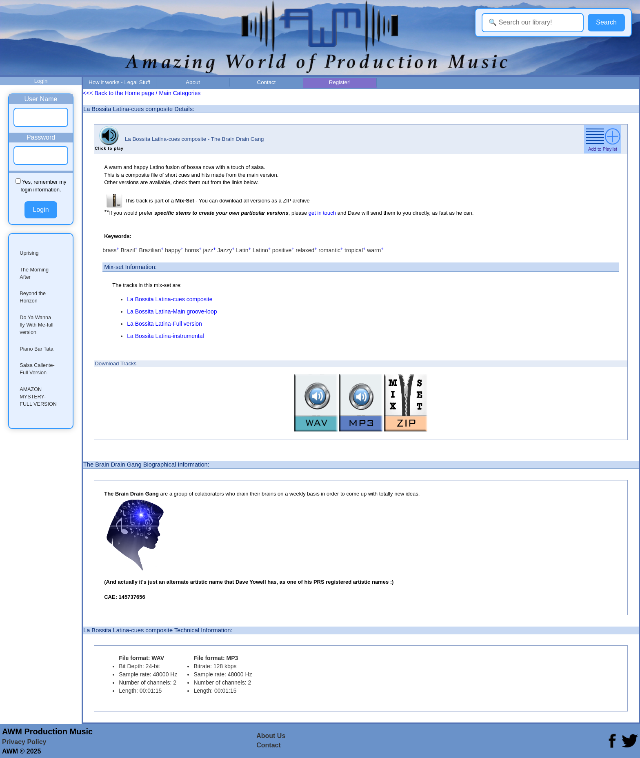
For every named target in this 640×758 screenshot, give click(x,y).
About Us (270, 735)
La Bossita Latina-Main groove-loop (172, 311)
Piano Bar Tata (36, 349)
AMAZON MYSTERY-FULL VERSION (38, 397)
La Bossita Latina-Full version (164, 323)
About (193, 82)
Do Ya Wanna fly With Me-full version (36, 325)
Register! (340, 82)
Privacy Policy (24, 741)
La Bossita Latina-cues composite (169, 299)
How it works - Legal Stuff (119, 82)
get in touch (322, 213)
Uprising (29, 253)
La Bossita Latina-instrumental (165, 336)
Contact (266, 82)
